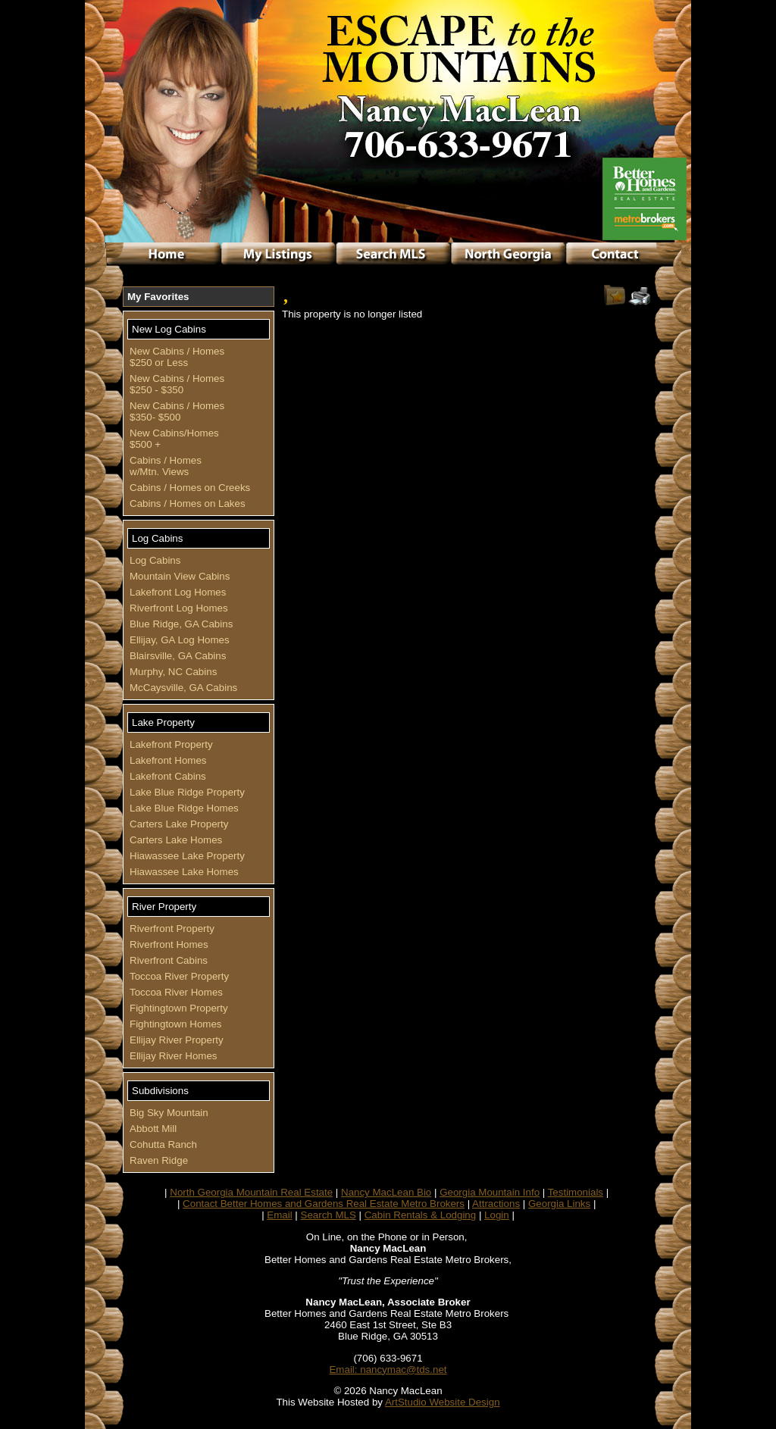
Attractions (496, 1203)
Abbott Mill (153, 1128)
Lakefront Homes (168, 760)
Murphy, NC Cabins (173, 671)
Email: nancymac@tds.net (387, 1369)
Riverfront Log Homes (179, 608)
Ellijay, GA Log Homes (180, 640)
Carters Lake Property (179, 824)
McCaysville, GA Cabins (183, 687)
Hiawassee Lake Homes (184, 871)
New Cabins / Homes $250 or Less (177, 357)
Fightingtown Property (179, 1008)
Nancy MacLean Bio (386, 1192)
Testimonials (575, 1192)
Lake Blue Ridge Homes (184, 808)
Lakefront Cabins (168, 776)
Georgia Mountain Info (490, 1192)
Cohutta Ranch (163, 1144)
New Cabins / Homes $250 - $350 (177, 384)
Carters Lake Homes (176, 840)
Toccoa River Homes (176, 992)
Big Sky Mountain (169, 1112)
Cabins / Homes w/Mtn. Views (167, 466)
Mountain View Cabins (180, 576)
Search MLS (328, 1215)
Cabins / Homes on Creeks (190, 487)
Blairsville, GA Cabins (178, 655)
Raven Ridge (159, 1160)
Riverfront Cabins (169, 960)
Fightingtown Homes (176, 1024)
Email (279, 1215)
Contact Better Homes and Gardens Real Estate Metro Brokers (324, 1203)
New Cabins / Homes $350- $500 (177, 411)
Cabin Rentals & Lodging (420, 1215)
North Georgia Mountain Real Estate (251, 1192)
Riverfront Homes (169, 944)
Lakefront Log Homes (178, 592)
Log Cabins (155, 560)
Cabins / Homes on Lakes (188, 503)
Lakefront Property (171, 744)
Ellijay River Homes (173, 1056)
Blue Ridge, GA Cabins (181, 624)
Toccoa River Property (179, 976)
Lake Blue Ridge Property (187, 792)
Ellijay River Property (177, 1040)
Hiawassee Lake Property (187, 855)
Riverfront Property (172, 928)
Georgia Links (559, 1203)
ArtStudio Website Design (442, 1402)
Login (496, 1215)
